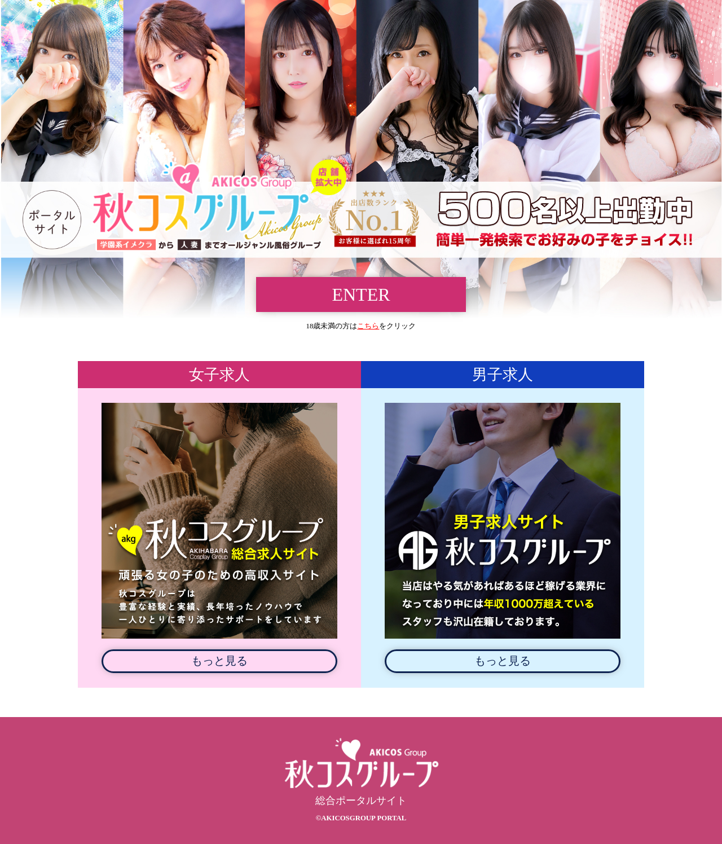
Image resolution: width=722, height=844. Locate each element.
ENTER (361, 294)
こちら (368, 326)
